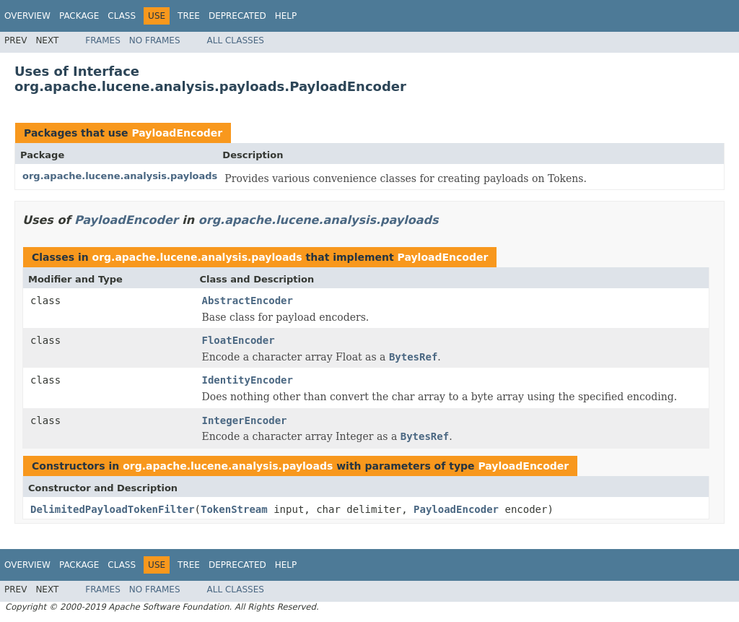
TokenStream (234, 509)
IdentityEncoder (247, 380)
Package (79, 16)
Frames (103, 40)
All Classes (235, 40)
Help (286, 16)
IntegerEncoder (244, 420)
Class (122, 16)
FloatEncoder (238, 340)
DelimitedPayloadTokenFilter (112, 509)
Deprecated (237, 16)
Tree (189, 16)
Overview (27, 16)
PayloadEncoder (176, 133)
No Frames (154, 40)
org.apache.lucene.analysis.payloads (119, 175)
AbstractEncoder (247, 300)
